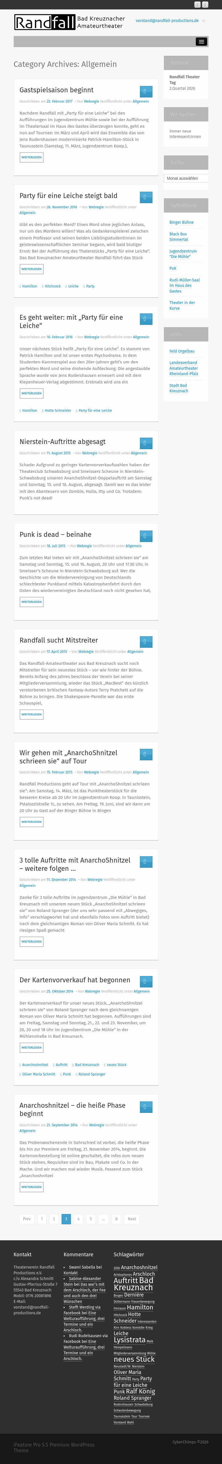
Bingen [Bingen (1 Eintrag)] (118, 1295)
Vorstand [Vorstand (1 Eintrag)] (120, 1422)
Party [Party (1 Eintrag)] (135, 1379)
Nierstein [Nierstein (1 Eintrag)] (138, 1366)
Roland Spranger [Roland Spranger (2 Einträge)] (133, 1398)
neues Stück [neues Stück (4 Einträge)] (134, 1359)
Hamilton (29, 286)
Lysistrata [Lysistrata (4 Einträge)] (130, 1339)
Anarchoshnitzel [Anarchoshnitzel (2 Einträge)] (139, 1267)
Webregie (91, 101)
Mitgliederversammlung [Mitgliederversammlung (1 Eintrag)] (130, 1353)
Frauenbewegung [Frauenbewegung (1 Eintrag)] (143, 1301)
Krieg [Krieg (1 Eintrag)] (149, 1327)
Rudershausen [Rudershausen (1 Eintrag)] (123, 1404)
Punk (67, 1074)
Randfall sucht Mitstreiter (59, 640)
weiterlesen (32, 157)
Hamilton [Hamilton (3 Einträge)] (140, 1307)
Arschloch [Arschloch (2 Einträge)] (144, 1274)
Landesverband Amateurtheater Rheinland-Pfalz (184, 368)
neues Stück (117, 1065)
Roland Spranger (92, 1074)
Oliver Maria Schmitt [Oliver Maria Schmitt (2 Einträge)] (127, 1375)
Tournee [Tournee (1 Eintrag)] (144, 1416)
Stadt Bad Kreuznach (179, 388)
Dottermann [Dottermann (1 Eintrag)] (122, 1301)
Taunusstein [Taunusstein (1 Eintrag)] (122, 1416)
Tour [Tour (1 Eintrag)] (134, 1416)
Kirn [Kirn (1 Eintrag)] (116, 1327)
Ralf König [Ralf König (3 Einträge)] (140, 1391)
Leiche (73, 286)
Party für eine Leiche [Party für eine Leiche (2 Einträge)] (133, 1381)
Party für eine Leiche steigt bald (69, 196)
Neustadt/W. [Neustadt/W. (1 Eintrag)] (122, 1366)
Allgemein (141, 101)
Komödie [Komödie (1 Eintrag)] (138, 1327)
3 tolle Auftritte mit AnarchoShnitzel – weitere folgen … (75, 864)
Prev (27, 1219)
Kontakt (71, 1273)
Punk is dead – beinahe (55, 535)
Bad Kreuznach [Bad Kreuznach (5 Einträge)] (134, 1284)
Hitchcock (52, 286)
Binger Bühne (182, 222)
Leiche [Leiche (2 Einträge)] (121, 1333)
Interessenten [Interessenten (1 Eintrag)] (147, 1321)
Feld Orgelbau (182, 351)
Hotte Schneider (58, 410)
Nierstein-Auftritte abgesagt (63, 442)
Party (90, 286)
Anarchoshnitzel (35, 1065)
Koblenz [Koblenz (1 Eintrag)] (125, 1327)
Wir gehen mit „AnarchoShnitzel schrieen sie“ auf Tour (68, 757)
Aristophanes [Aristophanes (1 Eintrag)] (123, 1275)
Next (132, 1219)
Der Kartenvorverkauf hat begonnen (75, 980)
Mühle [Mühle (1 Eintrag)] (151, 1353)
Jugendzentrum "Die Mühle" (183, 254)
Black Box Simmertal (179, 237)
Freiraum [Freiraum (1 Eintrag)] (120, 1308)
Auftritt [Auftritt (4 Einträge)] (126, 1280)
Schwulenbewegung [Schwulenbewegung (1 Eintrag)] (127, 1410)
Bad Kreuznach (87, 1065)
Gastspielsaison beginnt (57, 90)
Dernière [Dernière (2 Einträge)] (134, 1295)
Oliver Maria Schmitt (38, 1074)
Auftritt (62, 1065)
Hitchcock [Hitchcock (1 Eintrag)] (120, 1315)
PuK (173, 268)
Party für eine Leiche (95, 410)
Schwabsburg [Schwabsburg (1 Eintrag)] (144, 1404)
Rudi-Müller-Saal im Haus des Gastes (185, 286)
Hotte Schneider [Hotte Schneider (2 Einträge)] (127, 1317)
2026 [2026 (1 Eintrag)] (117, 1268)
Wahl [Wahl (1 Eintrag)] (130, 1422)
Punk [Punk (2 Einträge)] (119, 1392)
